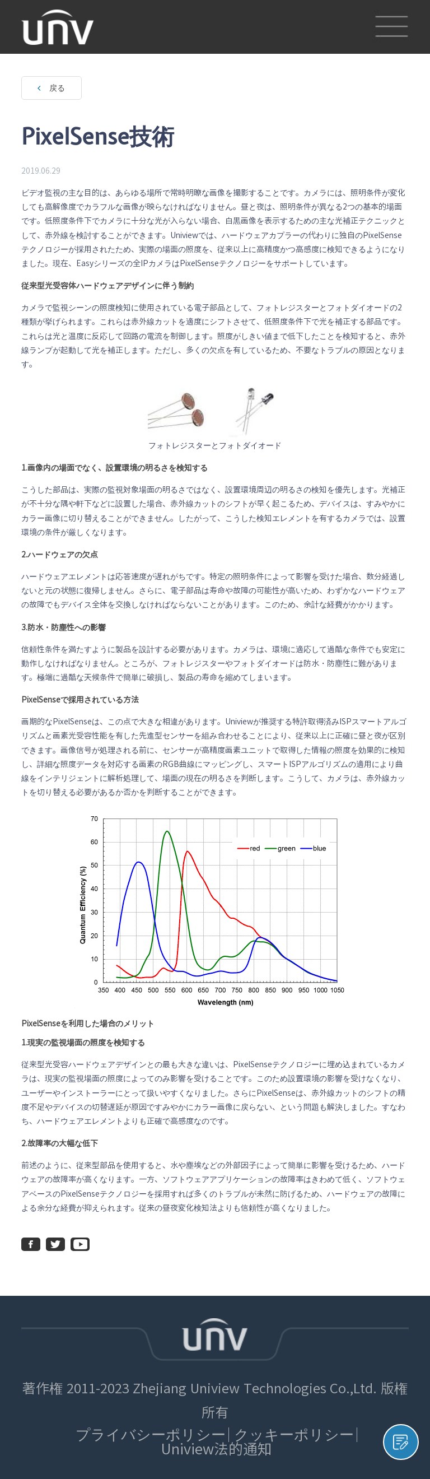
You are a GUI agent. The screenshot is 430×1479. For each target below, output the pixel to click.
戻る (57, 88)
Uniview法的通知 (216, 1449)
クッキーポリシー (294, 1434)
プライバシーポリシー (151, 1434)
